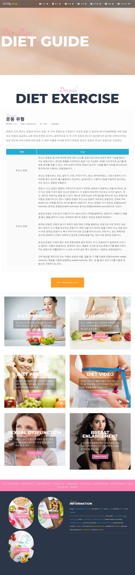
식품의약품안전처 (43, 484)
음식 (56, 4)
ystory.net (86, 529)
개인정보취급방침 (100, 484)
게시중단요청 (85, 484)
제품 (109, 4)
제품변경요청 (72, 484)
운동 (69, 4)
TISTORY (117, 526)
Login (78, 526)
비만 (43, 4)
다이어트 (124, 4)
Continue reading (35, 333)
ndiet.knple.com (98, 526)
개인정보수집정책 (117, 484)
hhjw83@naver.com (82, 509)
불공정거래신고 (27, 484)
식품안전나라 (59, 484)
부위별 (95, 4)
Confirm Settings (76, 523)
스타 (82, 4)
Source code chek (104, 523)
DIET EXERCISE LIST (68, 282)
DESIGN (101, 529)
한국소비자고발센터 (10, 484)
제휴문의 (74, 487)
